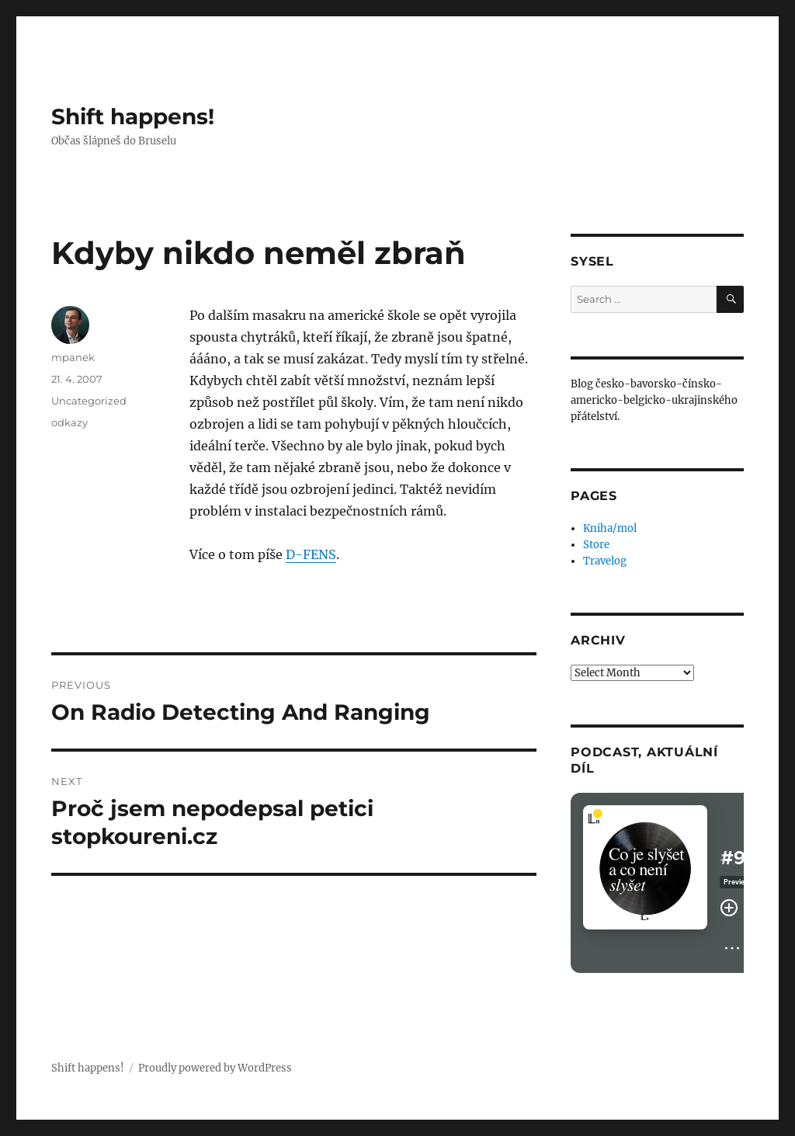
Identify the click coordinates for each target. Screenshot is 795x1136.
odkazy (69, 422)
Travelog (605, 561)
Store (596, 544)
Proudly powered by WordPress (215, 1068)
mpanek (73, 357)
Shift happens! (132, 116)
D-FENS (311, 554)
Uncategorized (89, 400)
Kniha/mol (610, 528)
